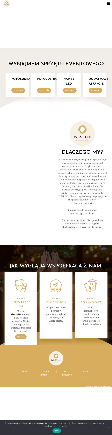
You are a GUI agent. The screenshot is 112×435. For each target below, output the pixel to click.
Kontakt (43, 374)
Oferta (46, 371)
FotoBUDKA (20, 79)
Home (24, 371)
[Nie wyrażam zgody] (108, 427)
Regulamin (67, 374)
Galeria (86, 371)
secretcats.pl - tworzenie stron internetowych (98, 386)
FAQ (66, 371)
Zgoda (57, 431)
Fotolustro (47, 79)
